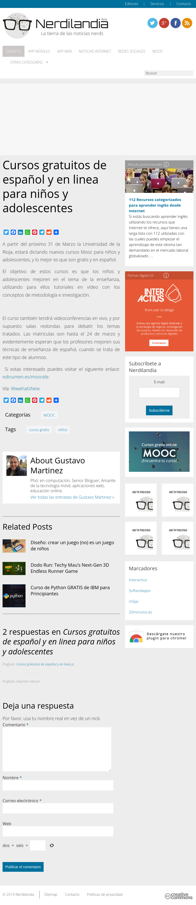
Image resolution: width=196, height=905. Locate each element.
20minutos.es (140, 611)
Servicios (157, 3)
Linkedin (187, 23)
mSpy (133, 601)
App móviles (39, 51)
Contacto (183, 3)
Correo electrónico (22, 800)
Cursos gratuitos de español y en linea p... (46, 664)
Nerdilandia (25, 894)
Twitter (153, 23)
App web (64, 51)
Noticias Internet (95, 51)
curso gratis (39, 429)
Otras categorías (25, 62)
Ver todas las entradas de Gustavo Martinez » (72, 497)
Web (7, 823)
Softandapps (140, 590)
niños (62, 429)
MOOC (157, 51)
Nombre (12, 777)
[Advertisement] (98, 119)
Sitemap (50, 894)
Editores (131, 3)
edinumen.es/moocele (25, 377)
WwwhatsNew (25, 388)
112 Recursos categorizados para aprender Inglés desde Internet (155, 205)
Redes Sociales (131, 51)
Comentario (16, 724)
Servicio (13, 51)
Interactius (138, 579)
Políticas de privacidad (104, 894)
